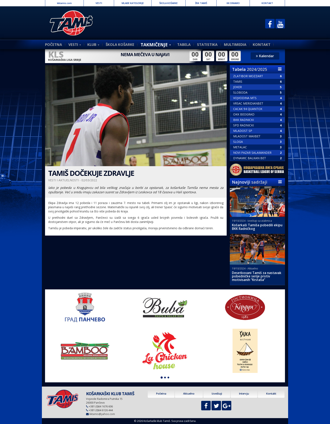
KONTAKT (267, 3)
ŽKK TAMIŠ (201, 3)
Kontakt (271, 393)
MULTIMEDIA (235, 44)
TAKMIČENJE (156, 45)
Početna (161, 393)
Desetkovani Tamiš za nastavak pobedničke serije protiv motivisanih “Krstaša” (256, 276)
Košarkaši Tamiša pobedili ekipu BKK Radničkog (257, 227)
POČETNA (53, 44)
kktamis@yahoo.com (102, 414)
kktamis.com (64, 3)
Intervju (244, 393)
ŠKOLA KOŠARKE (168, 3)
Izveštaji (217, 393)
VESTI (99, 3)
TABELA (184, 44)
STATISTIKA (207, 44)
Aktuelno (188, 393)
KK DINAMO (233, 3)
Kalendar (265, 55)
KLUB (93, 44)
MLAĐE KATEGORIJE (133, 3)
